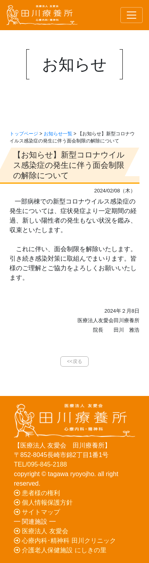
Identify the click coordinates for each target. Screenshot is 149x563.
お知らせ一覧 (58, 133)
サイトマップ (37, 512)
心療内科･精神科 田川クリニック (65, 540)
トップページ (24, 133)
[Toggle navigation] (131, 15)
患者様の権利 (37, 493)
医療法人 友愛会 (41, 531)
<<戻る (74, 361)
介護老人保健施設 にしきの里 (60, 550)
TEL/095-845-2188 (40, 464)
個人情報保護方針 (43, 502)
